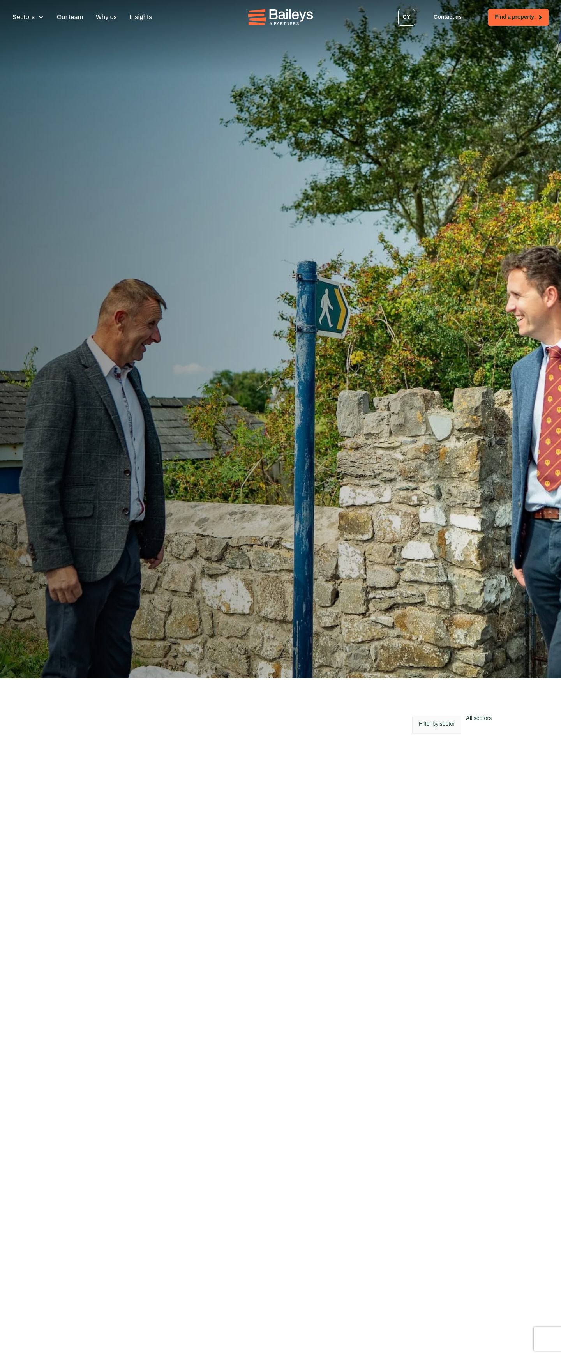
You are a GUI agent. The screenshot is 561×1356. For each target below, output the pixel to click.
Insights (140, 17)
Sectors (23, 17)
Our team (69, 17)
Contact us (454, 18)
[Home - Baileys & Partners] (280, 17)
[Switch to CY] (406, 17)
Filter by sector (437, 724)
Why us (106, 17)
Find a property (521, 18)
